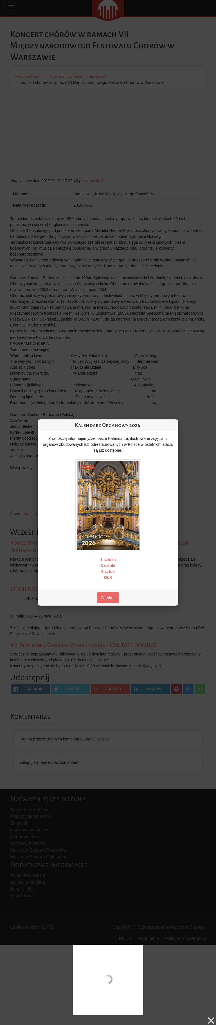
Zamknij (108, 597)
